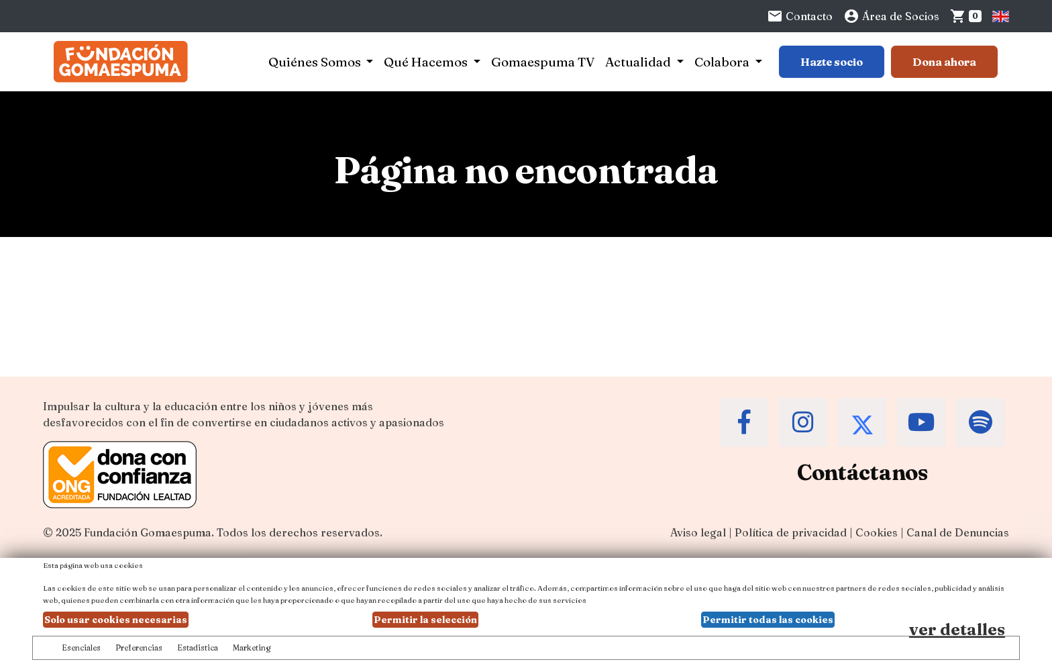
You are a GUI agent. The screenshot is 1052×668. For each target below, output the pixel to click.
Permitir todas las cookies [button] (767, 620)
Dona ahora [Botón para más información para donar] (944, 61)
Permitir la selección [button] (425, 620)
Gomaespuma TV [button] (542, 62)
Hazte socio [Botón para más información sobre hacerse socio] (831, 61)
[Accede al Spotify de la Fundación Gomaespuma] (980, 422)
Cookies (876, 532)
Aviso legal (698, 532)
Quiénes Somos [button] (316, 62)
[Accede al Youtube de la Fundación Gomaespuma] (921, 422)
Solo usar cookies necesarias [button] (115, 620)
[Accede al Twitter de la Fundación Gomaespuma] (862, 422)
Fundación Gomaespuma (147, 532)
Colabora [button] (723, 62)
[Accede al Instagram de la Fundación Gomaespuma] (803, 422)
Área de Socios (891, 16)
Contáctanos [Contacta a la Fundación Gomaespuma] (862, 472)
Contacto (800, 16)
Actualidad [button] (639, 62)
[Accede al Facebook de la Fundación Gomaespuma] (744, 422)
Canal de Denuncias (957, 532)
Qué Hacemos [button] (427, 62)
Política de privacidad (791, 532)
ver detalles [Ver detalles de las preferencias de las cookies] (957, 629)
